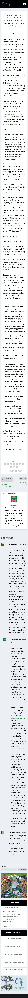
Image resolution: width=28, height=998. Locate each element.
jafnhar (6, 962)
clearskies (7, 954)
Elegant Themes (11, 996)
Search (3, 866)
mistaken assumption (18, 718)
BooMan (7, 938)
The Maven (14, 23)
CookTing (11, 832)
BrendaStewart (13, 544)
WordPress (23, 996)
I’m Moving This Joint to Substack (10, 907)
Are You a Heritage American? (10, 911)
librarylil (7, 946)
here (10, 70)
